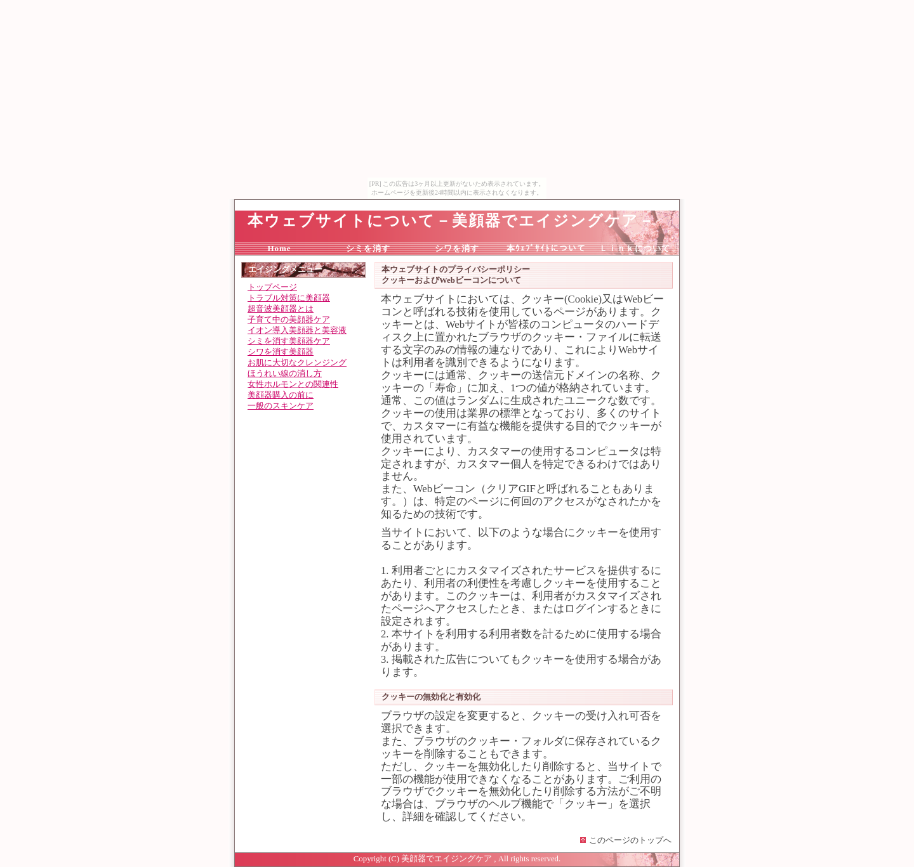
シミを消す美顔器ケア (289, 341)
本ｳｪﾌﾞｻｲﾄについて (546, 248)
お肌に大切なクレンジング (297, 362)
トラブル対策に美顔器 (289, 298)
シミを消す (368, 248)
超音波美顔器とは (281, 308)
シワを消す (457, 248)
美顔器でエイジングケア (446, 858)
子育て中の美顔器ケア (289, 319)
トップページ (272, 287)
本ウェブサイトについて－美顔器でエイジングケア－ (451, 220)
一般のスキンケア (281, 405)
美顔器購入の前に (281, 395)
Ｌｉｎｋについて (634, 248)
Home (279, 248)
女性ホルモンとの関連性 (293, 384)
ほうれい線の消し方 (285, 373)
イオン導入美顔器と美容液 (297, 330)
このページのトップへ (630, 840)
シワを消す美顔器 (281, 352)
